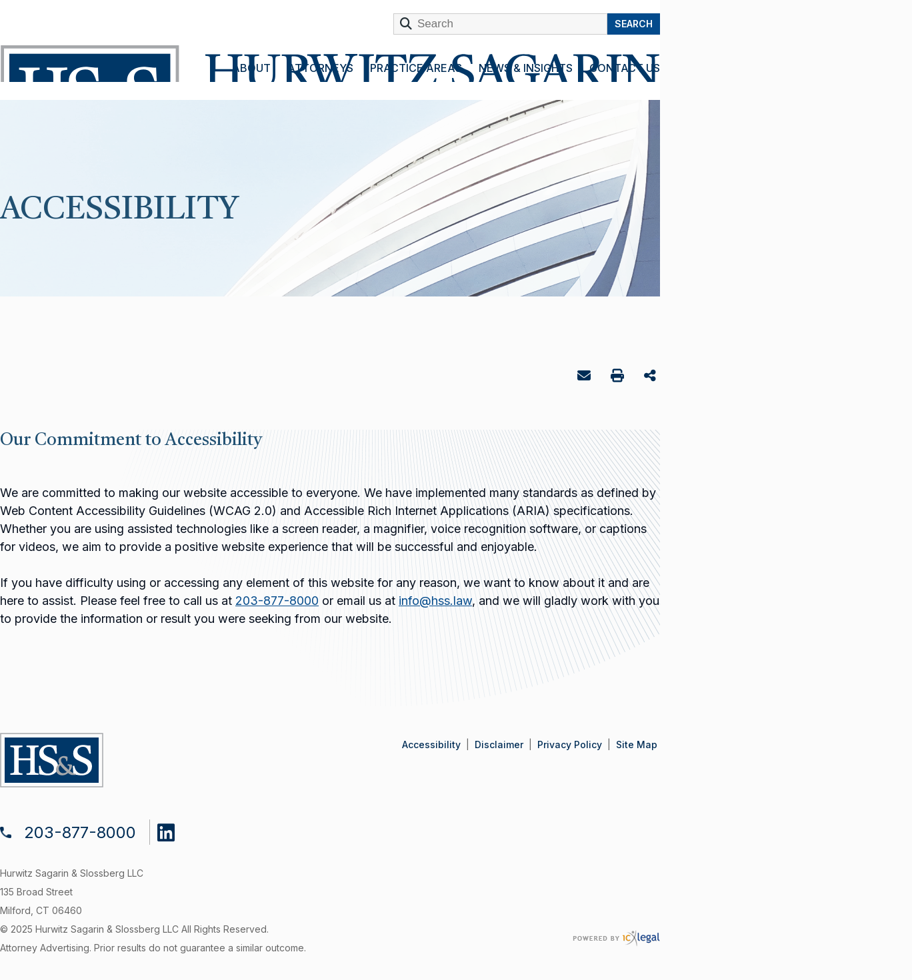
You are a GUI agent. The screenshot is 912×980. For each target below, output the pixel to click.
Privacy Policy (569, 744)
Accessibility (431, 744)
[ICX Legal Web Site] (616, 938)
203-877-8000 (277, 601)
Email (585, 378)
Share (651, 376)
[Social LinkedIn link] (176, 829)
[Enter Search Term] (500, 24)
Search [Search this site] (634, 23)
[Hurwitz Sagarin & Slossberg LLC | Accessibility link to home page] (329, 63)
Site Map (636, 744)
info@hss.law (435, 601)
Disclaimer (499, 744)
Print (619, 377)
